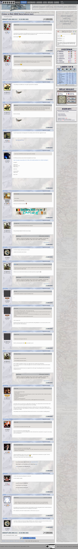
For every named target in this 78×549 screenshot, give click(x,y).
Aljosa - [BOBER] (61, 76)
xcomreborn (61, 55)
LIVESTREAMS (31, 2)
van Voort (15, 193)
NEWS (18, 2)
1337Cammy (61, 61)
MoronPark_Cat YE (62, 74)
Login (62, 1)
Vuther (15, 264)
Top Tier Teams (67, 91)
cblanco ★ (60, 77)
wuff (4, 82)
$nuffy (17, 236)
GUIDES (56, 2)
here (36, 464)
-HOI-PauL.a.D (16, 353)
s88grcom (69, 119)
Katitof (4, 220)
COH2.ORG (4, 12)
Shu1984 (15, 497)
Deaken (15, 422)
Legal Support (75, 546)
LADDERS (39, 2)
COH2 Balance (22, 12)
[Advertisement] (54, 7)
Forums (7, 12)
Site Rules (66, 546)
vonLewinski (61, 81)
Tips (16, 466)
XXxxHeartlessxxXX (64, 104)
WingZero (15, 24)
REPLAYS (50, 2)
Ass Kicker (59, 38)
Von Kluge (5, 190)
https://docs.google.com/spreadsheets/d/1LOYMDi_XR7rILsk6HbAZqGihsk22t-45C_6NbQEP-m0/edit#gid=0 (31, 160)
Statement (61, 53)
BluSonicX (61, 51)
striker (15, 308)
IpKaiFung (5, 385)
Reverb (59, 35)
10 (21, 532)
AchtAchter (5, 441)
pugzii (15, 105)
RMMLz (5, 130)
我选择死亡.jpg (61, 82)
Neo (14, 291)
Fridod (4, 494)
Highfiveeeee (5, 21)
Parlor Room (12, 12)
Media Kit (70, 546)
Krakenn (60, 80)
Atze (58, 42)
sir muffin (5, 247)
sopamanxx (61, 56)
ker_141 (60, 83)
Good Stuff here (47, 242)
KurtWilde (5, 288)
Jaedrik (15, 388)
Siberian (60, 60)
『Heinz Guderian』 (62, 78)
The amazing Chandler (8, 419)
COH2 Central (16, 12)
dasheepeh (5, 473)
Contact (61, 546)
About (58, 546)
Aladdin (4, 331)
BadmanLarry (62, 58)
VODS (45, 2)
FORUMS (23, 2)
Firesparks (5, 150)
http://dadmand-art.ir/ (20, 140)
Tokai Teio (60, 75)
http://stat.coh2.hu (34, 461)
